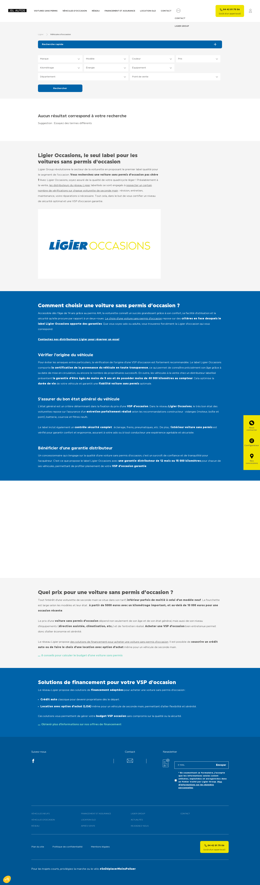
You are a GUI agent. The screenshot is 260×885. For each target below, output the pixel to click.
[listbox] (60, 58)
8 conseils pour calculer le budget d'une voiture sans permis (82, 655)
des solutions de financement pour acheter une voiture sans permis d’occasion (119, 642)
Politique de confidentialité (67, 847)
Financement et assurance (120, 11)
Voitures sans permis (46, 11)
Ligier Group (138, 814)
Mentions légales (100, 847)
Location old (148, 11)
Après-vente (88, 826)
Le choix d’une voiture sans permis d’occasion (133, 318)
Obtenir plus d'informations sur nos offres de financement (81, 724)
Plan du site (37, 847)
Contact (166, 11)
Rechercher (60, 88)
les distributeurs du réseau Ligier (69, 185)
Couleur (136, 59)
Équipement (139, 68)
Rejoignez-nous (140, 826)
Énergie (90, 68)
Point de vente (140, 77)
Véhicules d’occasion (75, 11)
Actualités (137, 820)
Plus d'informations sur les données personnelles (200, 785)
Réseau (96, 11)
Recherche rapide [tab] (52, 44)
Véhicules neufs (40, 814)
